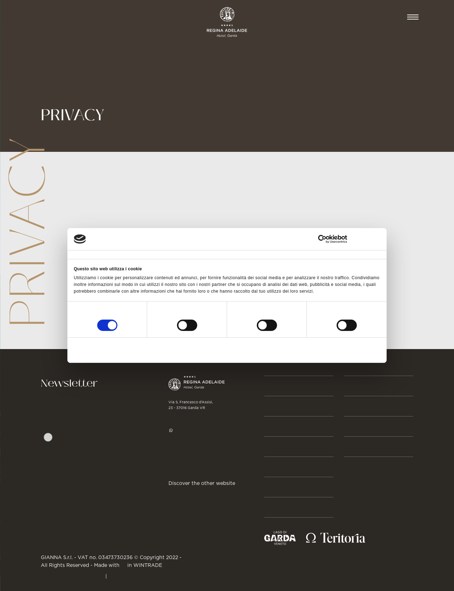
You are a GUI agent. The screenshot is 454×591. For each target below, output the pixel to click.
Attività (278, 466)
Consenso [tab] (82, 254)
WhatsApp (186, 429)
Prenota (358, 17)
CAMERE (49, 17)
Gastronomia (288, 446)
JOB (350, 426)
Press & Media (369, 406)
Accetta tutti (329, 349)
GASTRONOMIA (160, 17)
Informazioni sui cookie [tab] (308, 254)
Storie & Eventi (291, 487)
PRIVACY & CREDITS (72, 575)
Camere (278, 406)
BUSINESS (360, 386)
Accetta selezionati (227, 349)
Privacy (137, 452)
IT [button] (390, 17)
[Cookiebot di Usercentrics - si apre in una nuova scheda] (349, 239)
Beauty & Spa (287, 426)
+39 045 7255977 (193, 417)
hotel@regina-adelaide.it (203, 442)
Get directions (188, 464)
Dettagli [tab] (186, 254)
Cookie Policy (127, 575)
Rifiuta (124, 349)
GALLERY (358, 446)
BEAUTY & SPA (99, 17)
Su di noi (279, 507)
